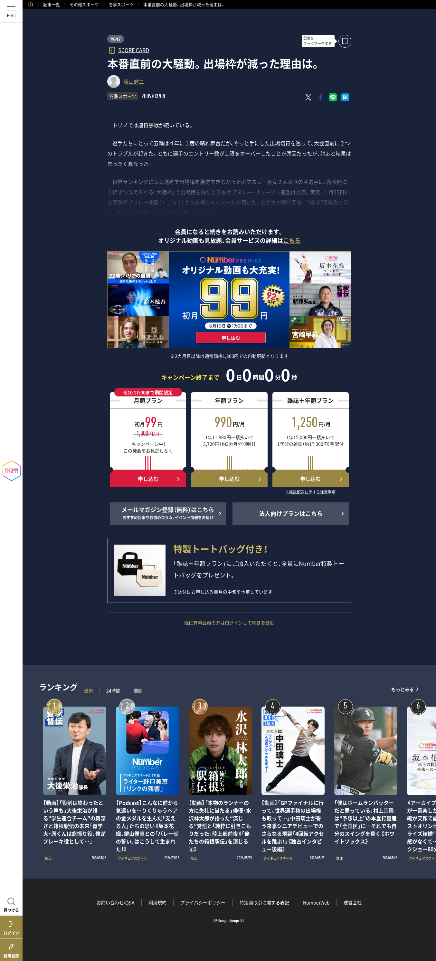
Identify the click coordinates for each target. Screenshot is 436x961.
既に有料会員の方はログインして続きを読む (229, 622)
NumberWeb (316, 902)
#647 (115, 39)
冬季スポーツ (121, 4)
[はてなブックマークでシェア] (345, 97)
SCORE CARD (133, 49)
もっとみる (402, 689)
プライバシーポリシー (202, 902)
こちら (291, 240)
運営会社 (353, 902)
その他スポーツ (84, 4)
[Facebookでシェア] (321, 97)
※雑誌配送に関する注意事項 (310, 492)
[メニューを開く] (11, 11)
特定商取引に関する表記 (264, 902)
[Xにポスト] (308, 97)
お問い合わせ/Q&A (116, 902)
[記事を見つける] (11, 904)
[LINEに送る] (333, 97)
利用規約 (157, 902)
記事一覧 (51, 4)
